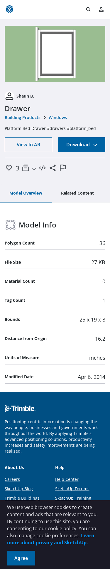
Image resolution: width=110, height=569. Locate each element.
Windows (58, 117)
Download (81, 144)
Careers (12, 479)
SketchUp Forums (72, 488)
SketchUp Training (73, 498)
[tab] (26, 193)
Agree (21, 558)
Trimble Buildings (22, 498)
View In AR (28, 144)
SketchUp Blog (19, 488)
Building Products (22, 117)
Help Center (67, 479)
